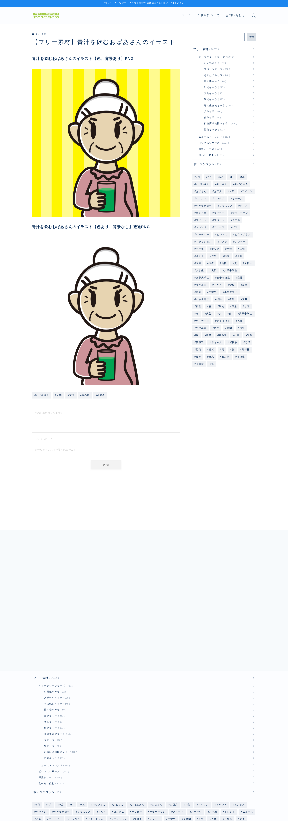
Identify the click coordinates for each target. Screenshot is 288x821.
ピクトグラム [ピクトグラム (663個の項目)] (243, 234)
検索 (251, 37)
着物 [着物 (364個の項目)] (229, 328)
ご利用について (208, 15)
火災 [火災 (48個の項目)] (208, 313)
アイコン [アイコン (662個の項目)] (247, 191)
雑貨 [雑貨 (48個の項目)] (211, 349)
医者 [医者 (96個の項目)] (211, 263)
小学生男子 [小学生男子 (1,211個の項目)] (202, 299)
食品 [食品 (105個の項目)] (211, 356)
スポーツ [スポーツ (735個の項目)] (219, 220)
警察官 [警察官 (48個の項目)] (200, 342)
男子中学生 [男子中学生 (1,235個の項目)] (245, 313)
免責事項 (71, 812)
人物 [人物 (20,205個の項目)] (242, 248)
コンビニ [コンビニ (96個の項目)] (201, 213)
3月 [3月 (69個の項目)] (198, 177)
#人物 (58, 395)
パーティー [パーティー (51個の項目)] (202, 234)
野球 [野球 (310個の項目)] (247, 342)
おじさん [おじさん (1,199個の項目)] (222, 184)
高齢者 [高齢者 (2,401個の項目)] (200, 364)
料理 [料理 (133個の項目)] (198, 306)
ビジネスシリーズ (213, 142)
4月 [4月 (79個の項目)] (210, 177)
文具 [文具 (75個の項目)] (244, 299)
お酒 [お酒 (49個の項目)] (232, 191)
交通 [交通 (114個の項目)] (229, 248)
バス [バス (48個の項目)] (234, 227)
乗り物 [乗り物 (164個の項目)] (215, 248)
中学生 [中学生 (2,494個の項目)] (200, 248)
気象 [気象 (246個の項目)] (234, 306)
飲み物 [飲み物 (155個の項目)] (226, 356)
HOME (36, 800)
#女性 (71, 395)
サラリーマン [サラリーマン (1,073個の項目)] (240, 213)
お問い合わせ (235, 15)
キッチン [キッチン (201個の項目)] (237, 198)
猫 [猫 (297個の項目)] (230, 313)
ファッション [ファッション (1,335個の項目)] (204, 241)
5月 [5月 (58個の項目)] (221, 177)
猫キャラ (211, 117)
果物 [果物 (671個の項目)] (221, 306)
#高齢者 (100, 395)
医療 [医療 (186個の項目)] (198, 263)
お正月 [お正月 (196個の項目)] (218, 191)
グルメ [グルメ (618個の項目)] (244, 205)
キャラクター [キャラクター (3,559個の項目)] (204, 205)
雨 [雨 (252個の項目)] (223, 349)
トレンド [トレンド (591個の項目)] (201, 227)
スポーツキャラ (216, 69)
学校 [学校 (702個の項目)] (232, 284)
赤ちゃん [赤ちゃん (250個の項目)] (216, 342)
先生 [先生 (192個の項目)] (214, 256)
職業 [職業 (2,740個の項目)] (208, 335)
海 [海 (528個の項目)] (197, 313)
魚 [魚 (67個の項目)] (212, 364)
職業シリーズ (209, 148)
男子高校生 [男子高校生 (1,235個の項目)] (223, 320)
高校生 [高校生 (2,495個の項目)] (241, 356)
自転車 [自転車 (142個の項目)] (223, 335)
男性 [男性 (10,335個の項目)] (240, 320)
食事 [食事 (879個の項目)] (198, 356)
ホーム (186, 15)
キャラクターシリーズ (216, 57)
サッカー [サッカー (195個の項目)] (219, 213)
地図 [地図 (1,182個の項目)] (224, 263)
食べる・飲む (210, 155)
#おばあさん (41, 395)
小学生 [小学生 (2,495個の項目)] (213, 292)
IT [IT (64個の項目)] (232, 177)
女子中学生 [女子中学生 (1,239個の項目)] (230, 270)
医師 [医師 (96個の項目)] (239, 256)
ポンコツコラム (206, 164)
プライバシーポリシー (45, 812)
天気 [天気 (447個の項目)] (214, 270)
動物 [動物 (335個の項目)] (226, 256)
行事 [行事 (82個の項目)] (237, 335)
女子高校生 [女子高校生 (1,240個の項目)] (223, 277)
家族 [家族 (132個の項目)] (198, 292)
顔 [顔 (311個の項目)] (233, 349)
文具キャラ (213, 93)
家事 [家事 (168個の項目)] (244, 284)
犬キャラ (212, 111)
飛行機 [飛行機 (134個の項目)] (246, 349)
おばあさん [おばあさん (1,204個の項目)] (241, 184)
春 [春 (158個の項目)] (210, 306)
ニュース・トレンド (213, 136)
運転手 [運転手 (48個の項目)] (233, 342)
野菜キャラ (213, 129)
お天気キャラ (215, 63)
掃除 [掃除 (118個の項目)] (219, 299)
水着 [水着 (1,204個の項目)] (247, 306)
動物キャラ (213, 87)
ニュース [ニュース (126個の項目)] (219, 227)
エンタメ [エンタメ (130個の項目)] (219, 198)
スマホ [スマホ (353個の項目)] (236, 220)
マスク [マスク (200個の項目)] (223, 241)
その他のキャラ (216, 75)
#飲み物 (85, 395)
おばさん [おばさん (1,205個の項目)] (201, 191)
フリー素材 (40, 34)
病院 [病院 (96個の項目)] (216, 328)
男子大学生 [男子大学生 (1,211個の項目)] (202, 320)
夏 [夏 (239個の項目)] (235, 263)
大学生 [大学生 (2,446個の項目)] (200, 270)
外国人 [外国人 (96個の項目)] (248, 263)
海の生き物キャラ (217, 105)
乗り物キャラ (214, 81)
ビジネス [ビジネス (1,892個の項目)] (222, 234)
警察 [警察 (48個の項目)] (249, 335)
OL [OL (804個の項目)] (243, 177)
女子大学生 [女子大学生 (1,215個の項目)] (202, 277)
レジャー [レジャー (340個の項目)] (240, 241)
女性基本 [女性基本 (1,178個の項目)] (201, 284)
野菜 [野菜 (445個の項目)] (198, 349)
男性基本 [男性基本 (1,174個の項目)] (201, 328)
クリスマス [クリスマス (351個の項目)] (226, 205)
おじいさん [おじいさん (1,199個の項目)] (202, 184)
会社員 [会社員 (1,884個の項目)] (200, 256)
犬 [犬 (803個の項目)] (220, 313)
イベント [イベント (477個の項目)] (201, 198)
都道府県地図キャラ (219, 123)
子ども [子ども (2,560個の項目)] (218, 284)
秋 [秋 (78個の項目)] (197, 335)
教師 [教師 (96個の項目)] (232, 299)
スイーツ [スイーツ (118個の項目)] (201, 220)
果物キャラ (213, 99)
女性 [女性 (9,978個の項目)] (240, 277)
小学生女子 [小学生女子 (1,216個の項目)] (230, 292)
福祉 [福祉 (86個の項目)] (242, 328)
